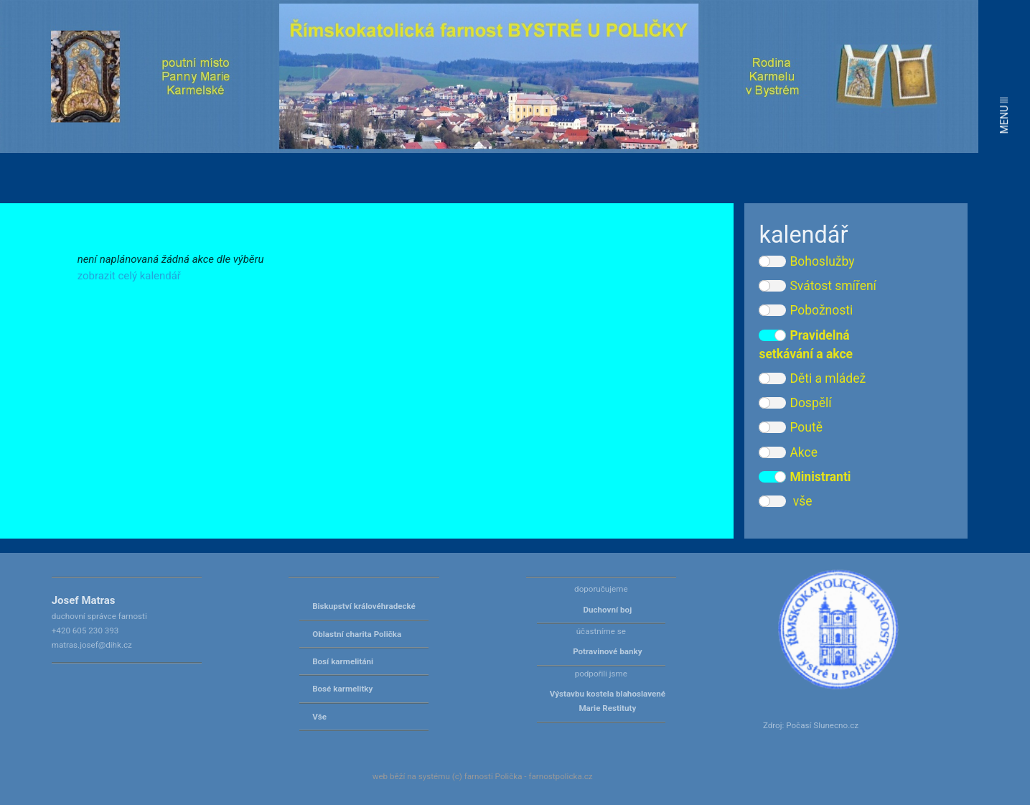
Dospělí (795, 403)
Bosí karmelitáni (342, 661)
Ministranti (805, 477)
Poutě (790, 427)
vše (785, 501)
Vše (319, 717)
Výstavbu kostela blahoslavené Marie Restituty (607, 701)
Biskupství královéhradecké (364, 606)
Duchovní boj (607, 610)
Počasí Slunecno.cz (822, 725)
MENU (1004, 115)
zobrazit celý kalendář (129, 275)
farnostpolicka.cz (560, 776)
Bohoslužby (806, 261)
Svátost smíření (817, 286)
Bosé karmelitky (342, 689)
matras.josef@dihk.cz (92, 645)
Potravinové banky (607, 651)
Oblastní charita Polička (356, 634)
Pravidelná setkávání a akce (806, 344)
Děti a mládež (812, 378)
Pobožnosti (806, 310)
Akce (788, 452)
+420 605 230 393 (85, 630)
